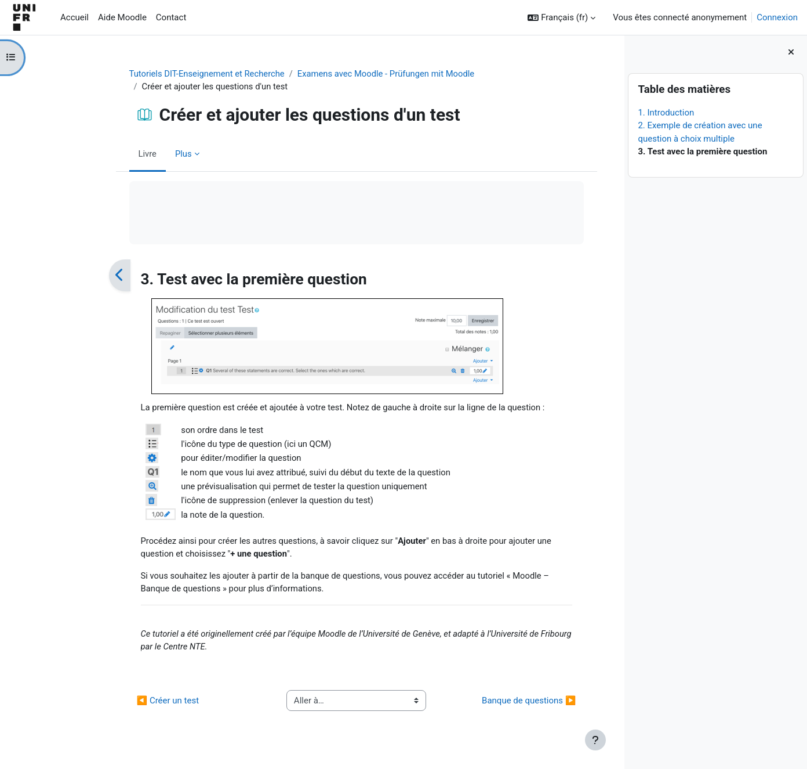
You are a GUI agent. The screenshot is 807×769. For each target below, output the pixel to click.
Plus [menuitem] (148, 154)
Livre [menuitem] (113, 154)
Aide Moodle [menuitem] (122, 17)
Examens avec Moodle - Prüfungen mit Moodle (355, 73)
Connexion (777, 17)
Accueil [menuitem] (74, 17)
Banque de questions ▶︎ (494, 705)
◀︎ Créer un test (133, 705)
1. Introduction (666, 112)
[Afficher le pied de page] (595, 740)
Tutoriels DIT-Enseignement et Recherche (173, 73)
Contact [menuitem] (171, 17)
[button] (561, 17)
